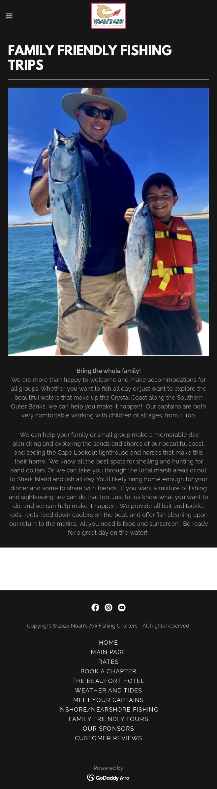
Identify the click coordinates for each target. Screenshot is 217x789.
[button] (18, 15)
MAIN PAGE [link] (108, 652)
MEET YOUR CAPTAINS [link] (108, 699)
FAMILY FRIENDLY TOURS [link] (108, 719)
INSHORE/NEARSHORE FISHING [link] (108, 709)
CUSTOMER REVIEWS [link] (108, 738)
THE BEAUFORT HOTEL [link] (108, 680)
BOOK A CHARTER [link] (108, 671)
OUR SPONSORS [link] (109, 728)
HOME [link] (108, 642)
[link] (108, 16)
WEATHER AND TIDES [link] (108, 690)
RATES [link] (108, 661)
